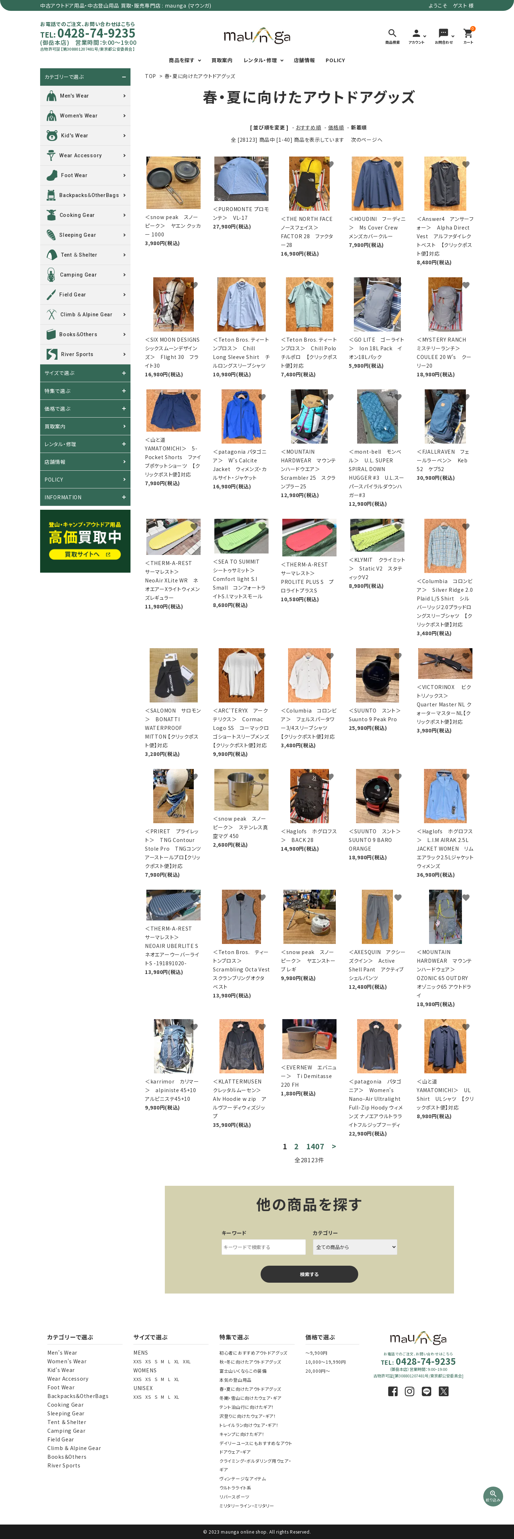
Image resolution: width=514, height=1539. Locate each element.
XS (148, 1361)
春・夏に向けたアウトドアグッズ (200, 76)
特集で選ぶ (57, 390)
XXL (187, 1361)
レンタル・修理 (260, 60)
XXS (137, 1361)
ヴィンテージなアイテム (242, 1478)
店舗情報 (304, 60)
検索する (309, 1274)
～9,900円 (316, 1353)
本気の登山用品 (235, 1380)
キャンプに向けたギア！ (242, 1434)
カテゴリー (325, 1232)
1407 (315, 1146)
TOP (150, 76)
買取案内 (222, 60)
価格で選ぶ (57, 408)
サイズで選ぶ (59, 373)
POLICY (335, 60)
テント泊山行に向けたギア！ (246, 1407)
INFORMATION (63, 497)
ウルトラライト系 (235, 1487)
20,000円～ (317, 1371)
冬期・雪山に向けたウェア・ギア (250, 1398)
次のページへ (366, 139)
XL (176, 1361)
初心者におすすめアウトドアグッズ (253, 1353)
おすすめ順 (308, 127)
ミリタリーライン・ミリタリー (246, 1505)
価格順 (336, 127)
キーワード (234, 1232)
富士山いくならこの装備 (243, 1371)
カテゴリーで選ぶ (64, 77)
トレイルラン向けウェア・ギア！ (249, 1425)
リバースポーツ (234, 1496)
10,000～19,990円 (325, 1362)
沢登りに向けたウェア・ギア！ (247, 1416)
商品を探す (182, 60)
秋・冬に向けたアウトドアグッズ (250, 1362)
